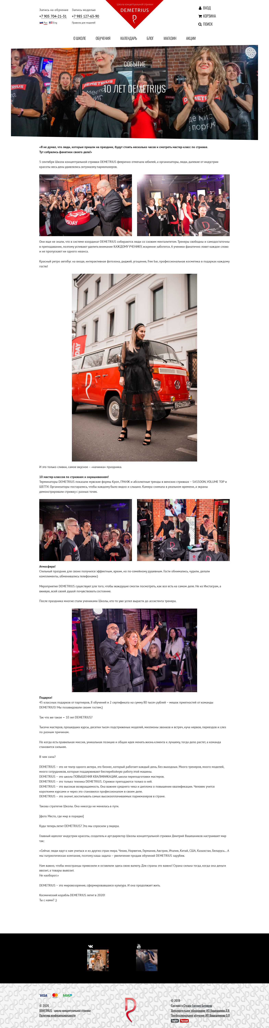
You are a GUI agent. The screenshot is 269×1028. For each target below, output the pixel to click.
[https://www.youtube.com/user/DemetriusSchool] (139, 945)
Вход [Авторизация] (204, 7)
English (175, 1020)
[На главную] (134, 15)
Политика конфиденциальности (57, 1015)
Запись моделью (84, 10)
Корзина (207, 16)
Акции (191, 38)
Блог (150, 38)
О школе (79, 38)
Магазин (170, 38)
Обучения (103, 38)
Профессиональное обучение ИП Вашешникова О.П (200, 1015)
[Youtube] (146, 960)
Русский (184, 1020)
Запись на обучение (53, 10)
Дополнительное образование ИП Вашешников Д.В (200, 1010)
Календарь (128, 38)
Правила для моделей (83, 22)
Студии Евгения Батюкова (197, 1005)
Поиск (205, 24)
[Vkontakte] (98, 960)
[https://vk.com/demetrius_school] (90, 945)
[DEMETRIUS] (131, 1010)
